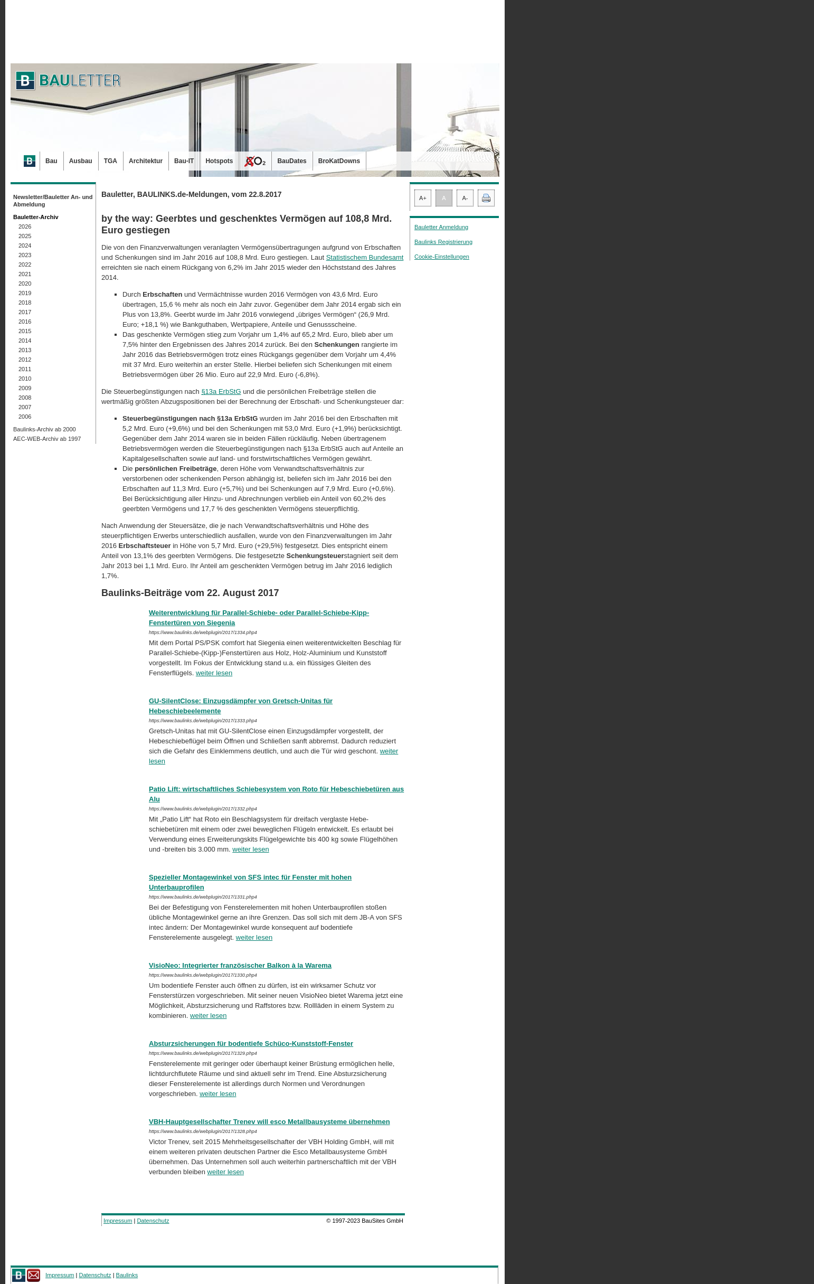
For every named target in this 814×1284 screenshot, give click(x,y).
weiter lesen (214, 673)
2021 (24, 274)
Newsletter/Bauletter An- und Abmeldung (53, 200)
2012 (24, 359)
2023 (24, 255)
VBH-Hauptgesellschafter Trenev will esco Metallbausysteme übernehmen (269, 1122)
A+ (423, 198)
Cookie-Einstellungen (441, 256)
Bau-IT (184, 161)
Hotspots (219, 161)
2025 (24, 236)
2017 (24, 312)
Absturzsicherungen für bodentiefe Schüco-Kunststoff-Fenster (251, 1043)
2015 (24, 331)
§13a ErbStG (221, 391)
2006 (24, 416)
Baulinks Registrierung (443, 242)
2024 (24, 245)
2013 (24, 350)
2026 (24, 226)
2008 (24, 397)
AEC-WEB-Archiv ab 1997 (47, 439)
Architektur (146, 161)
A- (465, 198)
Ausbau (80, 161)
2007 (24, 407)
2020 (24, 283)
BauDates (291, 161)
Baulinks (127, 1275)
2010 (24, 378)
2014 (24, 340)
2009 (24, 388)
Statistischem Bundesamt (365, 257)
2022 (24, 264)
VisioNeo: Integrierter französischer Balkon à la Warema (240, 965)
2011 (24, 369)
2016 (24, 321)
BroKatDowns (339, 161)
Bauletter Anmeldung (441, 227)
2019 (24, 293)
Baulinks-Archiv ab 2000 (44, 429)
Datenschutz (153, 1220)
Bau (51, 161)
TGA (110, 161)
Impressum (117, 1220)
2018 (24, 302)
